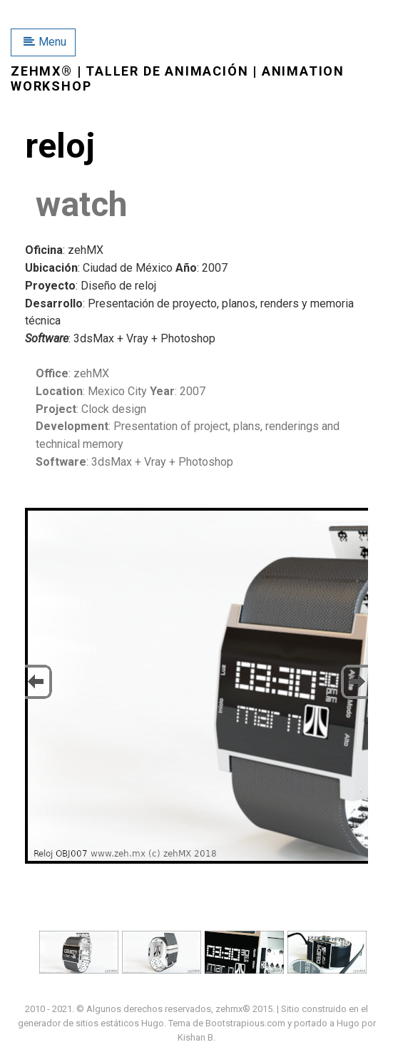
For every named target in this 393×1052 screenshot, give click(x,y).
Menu (45, 41)
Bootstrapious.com (245, 1023)
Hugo (152, 1023)
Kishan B (195, 1037)
